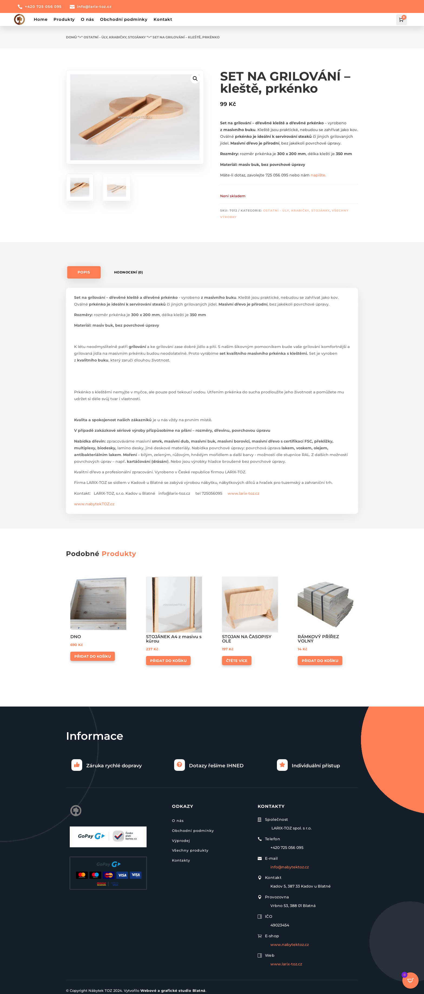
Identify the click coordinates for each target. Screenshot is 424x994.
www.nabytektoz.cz (289, 944)
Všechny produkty (190, 850)
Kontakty (181, 860)
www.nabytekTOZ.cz (94, 503)
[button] (195, 78)
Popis (84, 272)
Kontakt (163, 19)
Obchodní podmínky (124, 19)
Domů (71, 37)
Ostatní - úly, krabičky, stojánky (115, 37)
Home (41, 19)
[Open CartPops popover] (410, 980)
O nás (87, 19)
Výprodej (181, 840)
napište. (318, 175)
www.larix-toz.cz (243, 493)
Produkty (64, 19)
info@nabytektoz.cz (289, 867)
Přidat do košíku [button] (92, 656)
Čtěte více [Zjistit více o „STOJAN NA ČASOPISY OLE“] (236, 660)
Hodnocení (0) (128, 272)
